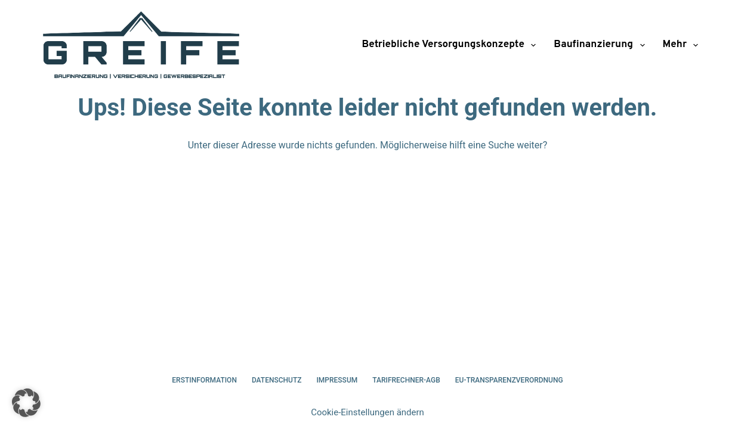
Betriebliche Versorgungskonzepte (451, 45)
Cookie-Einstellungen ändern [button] (367, 412)
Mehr (681, 45)
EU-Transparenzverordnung (509, 380)
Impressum (336, 380)
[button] (26, 403)
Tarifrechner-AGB (406, 380)
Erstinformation (204, 380)
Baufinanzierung (601, 45)
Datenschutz (277, 380)
